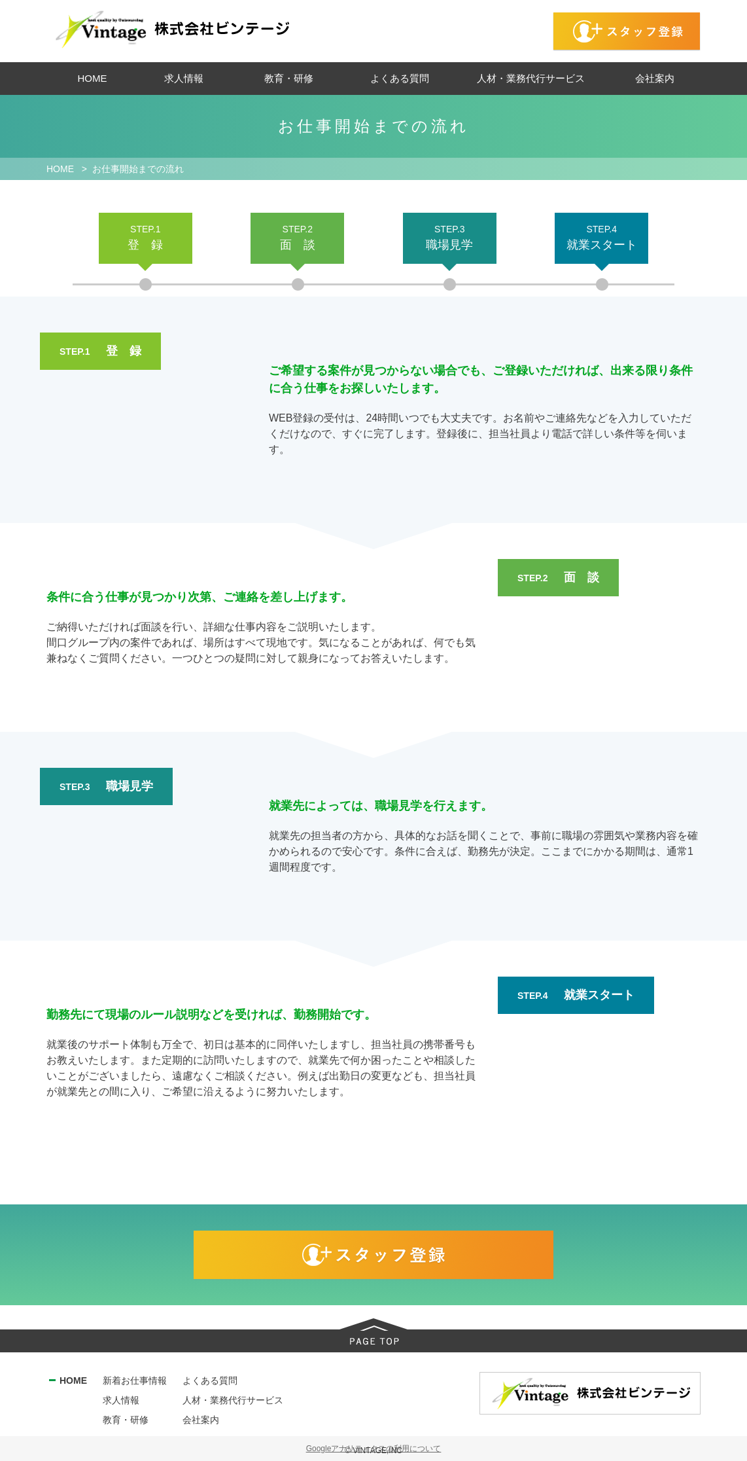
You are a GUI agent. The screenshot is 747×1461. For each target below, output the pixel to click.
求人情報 (121, 1400)
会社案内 (200, 1420)
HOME (73, 1380)
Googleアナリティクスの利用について (374, 1448)
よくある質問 (209, 1380)
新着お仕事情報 (135, 1380)
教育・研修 (125, 1420)
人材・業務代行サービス (232, 1400)
